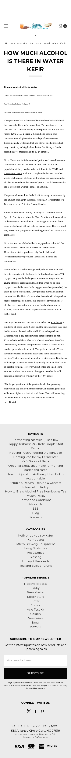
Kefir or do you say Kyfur (35, 535)
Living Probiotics (35, 548)
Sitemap (36, 517)
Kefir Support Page (35, 461)
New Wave (35, 618)
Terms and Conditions (35, 500)
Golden (35, 614)
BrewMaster (35, 592)
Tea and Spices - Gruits (36, 565)
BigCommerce (41, 737)
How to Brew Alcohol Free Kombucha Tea (35, 491)
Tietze (35, 601)
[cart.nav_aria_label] (64, 26)
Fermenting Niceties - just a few (35, 440)
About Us (35, 504)
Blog (35, 513)
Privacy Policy (35, 496)
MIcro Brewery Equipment (35, 544)
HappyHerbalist (35, 583)
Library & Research (35, 561)
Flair (53, 734)
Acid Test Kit (35, 609)
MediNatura (35, 596)
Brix (6, 204)
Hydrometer (54, 199)
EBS (35, 508)
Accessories (35, 552)
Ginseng (35, 557)
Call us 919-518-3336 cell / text (34, 726)
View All (35, 627)
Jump (35, 605)
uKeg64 (12, 402)
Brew (35, 622)
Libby (36, 588)
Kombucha (56, 322)
